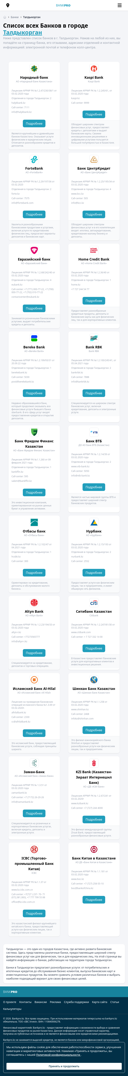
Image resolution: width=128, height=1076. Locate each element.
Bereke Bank (34, 347)
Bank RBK (94, 347)
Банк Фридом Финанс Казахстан (34, 444)
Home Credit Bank (93, 259)
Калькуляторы (12, 1009)
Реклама (55, 1002)
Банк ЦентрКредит (94, 168)
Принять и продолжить (64, 1066)
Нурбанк (93, 531)
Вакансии (41, 1002)
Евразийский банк (34, 259)
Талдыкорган (22, 32)
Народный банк (34, 77)
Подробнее (34, 123)
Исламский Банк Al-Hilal (34, 688)
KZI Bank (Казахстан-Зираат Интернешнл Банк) (94, 777)
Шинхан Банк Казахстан (93, 688)
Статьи (114, 1002)
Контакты (25, 1002)
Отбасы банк (34, 531)
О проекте (9, 1002)
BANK (63, 5)
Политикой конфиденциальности (58, 1055)
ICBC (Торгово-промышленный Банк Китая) (34, 863)
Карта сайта (99, 1002)
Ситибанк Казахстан (94, 611)
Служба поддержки (76, 1002)
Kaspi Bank (93, 77)
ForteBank (34, 168)
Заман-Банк (34, 772)
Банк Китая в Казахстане (94, 858)
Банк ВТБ (94, 441)
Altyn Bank (34, 611)
